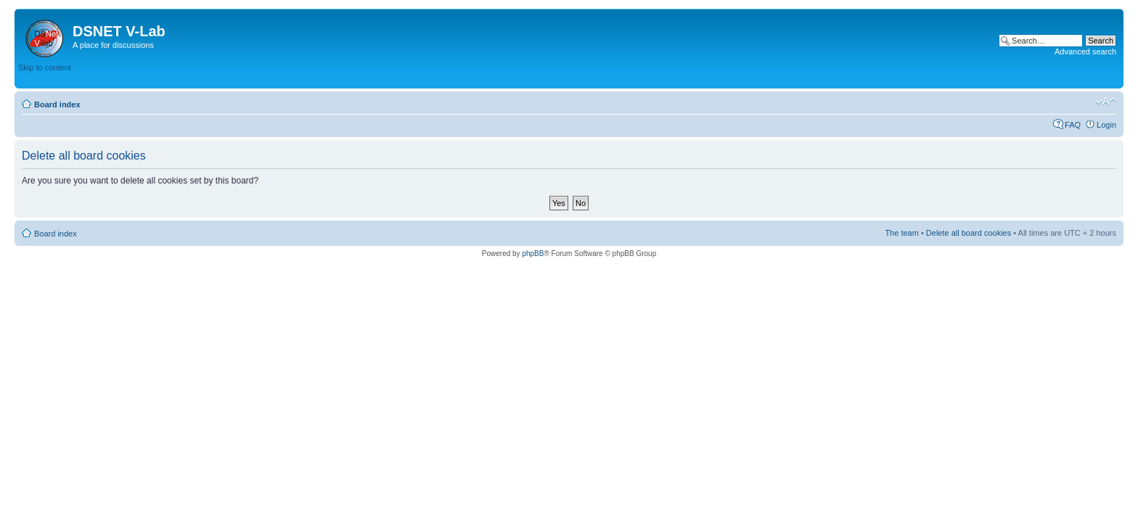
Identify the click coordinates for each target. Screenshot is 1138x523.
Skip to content (44, 67)
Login (1106, 124)
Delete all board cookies (968, 232)
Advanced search (1085, 51)
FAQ (1073, 124)
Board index (57, 104)
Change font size (1105, 101)
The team (901, 232)
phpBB (533, 254)
